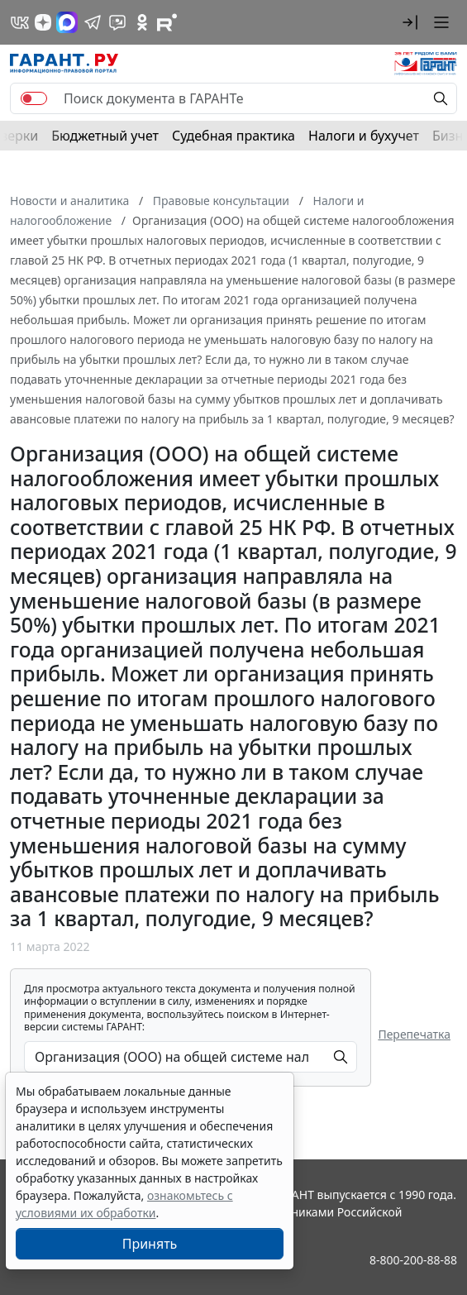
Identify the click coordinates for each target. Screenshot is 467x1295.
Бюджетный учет (105, 136)
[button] (410, 22)
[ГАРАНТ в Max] (67, 22)
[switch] (34, 98)
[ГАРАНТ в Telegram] (92, 22)
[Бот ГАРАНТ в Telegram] (117, 22)
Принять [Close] (150, 1244)
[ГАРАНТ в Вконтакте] (20, 22)
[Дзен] (43, 22)
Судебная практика (233, 136)
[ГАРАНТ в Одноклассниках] (142, 22)
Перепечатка (414, 1034)
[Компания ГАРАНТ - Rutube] (167, 22)
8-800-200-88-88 (413, 1260)
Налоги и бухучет (363, 136)
